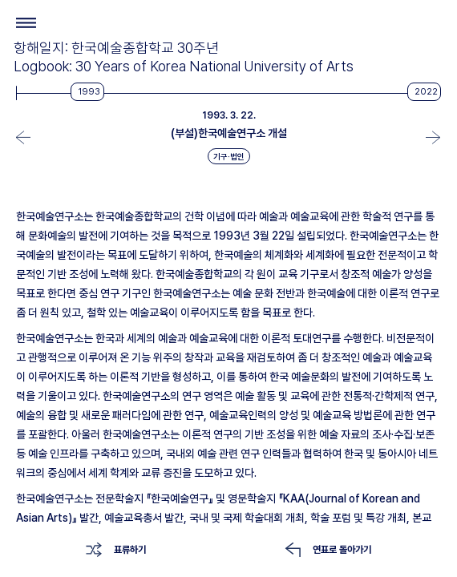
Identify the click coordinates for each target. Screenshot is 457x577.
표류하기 (130, 549)
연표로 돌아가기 (342, 549)
